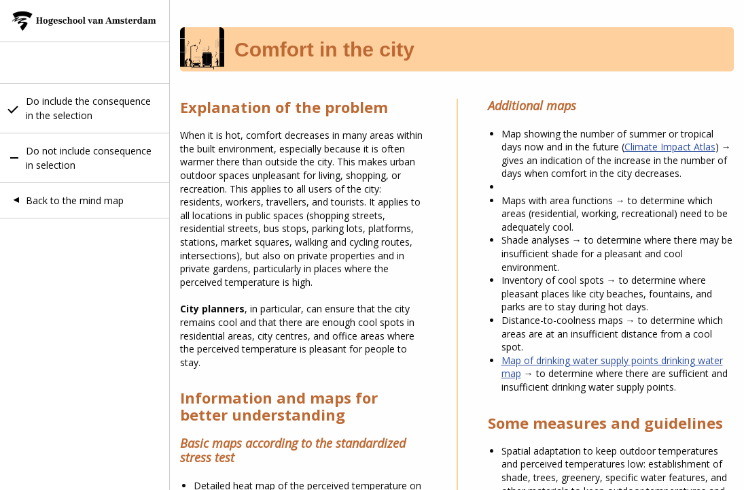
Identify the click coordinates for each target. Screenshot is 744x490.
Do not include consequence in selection (89, 158)
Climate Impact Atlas (669, 146)
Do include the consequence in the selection (88, 108)
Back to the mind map (75, 200)
